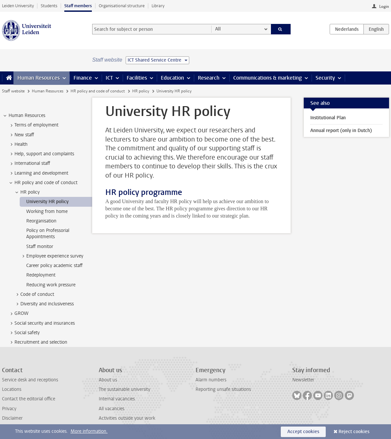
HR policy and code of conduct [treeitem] (42, 183)
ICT (109, 77)
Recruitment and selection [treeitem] (37, 342)
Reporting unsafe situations (223, 389)
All (218, 29)
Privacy (9, 409)
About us (108, 380)
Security (325, 77)
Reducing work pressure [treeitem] (50, 285)
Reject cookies (354, 432)
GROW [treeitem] (18, 313)
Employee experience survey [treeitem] (51, 256)
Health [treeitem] (18, 144)
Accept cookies (303, 432)
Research (208, 77)
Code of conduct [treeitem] (34, 294)
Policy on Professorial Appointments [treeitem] (47, 233)
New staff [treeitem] (21, 135)
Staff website (13, 91)
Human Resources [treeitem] (23, 115)
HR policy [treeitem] (27, 192)
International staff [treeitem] (29, 163)
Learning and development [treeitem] (38, 173)
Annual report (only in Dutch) (341, 130)
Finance (82, 77)
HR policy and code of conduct (98, 91)
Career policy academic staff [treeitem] (54, 265)
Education (172, 77)
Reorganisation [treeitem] (41, 221)
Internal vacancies (117, 399)
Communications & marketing (267, 77)
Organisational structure (122, 6)
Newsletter (303, 380)
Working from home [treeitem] (47, 211)
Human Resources (38, 77)
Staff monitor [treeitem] (39, 246)
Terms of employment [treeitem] (33, 125)
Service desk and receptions (30, 380)
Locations (11, 389)
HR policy (140, 91)
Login (384, 6)
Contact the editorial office (28, 399)
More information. (89, 431)
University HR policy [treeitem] (47, 202)
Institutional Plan (328, 118)
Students (49, 6)
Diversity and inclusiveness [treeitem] (44, 304)
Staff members (78, 6)
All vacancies (111, 409)
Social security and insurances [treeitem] (41, 323)
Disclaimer (12, 418)
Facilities (137, 77)
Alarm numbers (211, 380)
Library (158, 6)
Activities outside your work (127, 418)
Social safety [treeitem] (24, 333)
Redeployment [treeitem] (40, 275)
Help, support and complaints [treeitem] (41, 154)
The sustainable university (124, 389)
